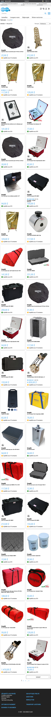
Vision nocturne (37, 17)
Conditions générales (6, 695)
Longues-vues (15, 17)
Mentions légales (5, 697)
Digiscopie (25, 17)
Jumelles (4, 17)
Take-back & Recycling (7, 700)
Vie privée (3, 698)
